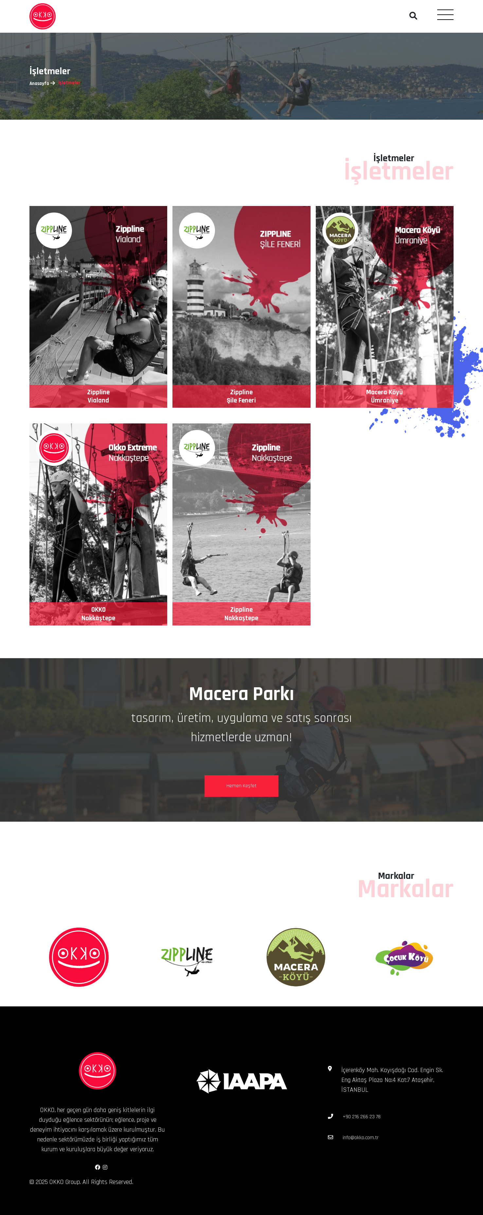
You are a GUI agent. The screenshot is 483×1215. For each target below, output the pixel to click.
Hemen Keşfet (241, 785)
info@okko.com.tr (361, 1137)
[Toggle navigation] (445, 14)
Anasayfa (39, 83)
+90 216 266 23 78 (362, 1116)
